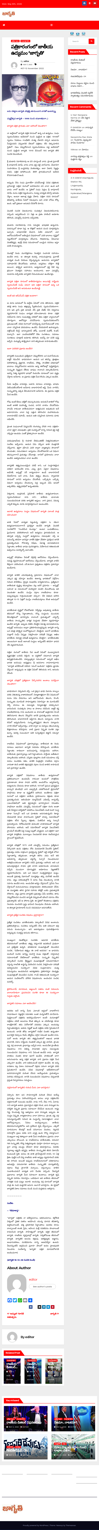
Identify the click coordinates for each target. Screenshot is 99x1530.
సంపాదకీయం (56, 1472)
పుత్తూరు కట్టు (76, 159)
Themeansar (71, 1526)
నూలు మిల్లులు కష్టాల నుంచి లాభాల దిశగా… (70, 1448)
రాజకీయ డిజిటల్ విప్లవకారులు (23, 1422)
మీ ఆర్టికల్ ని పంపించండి (37, 1472)
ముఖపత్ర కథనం (25, 41)
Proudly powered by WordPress (36, 1526)
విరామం (85, 149)
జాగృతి (54, 1313)
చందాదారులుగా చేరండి (61, 1478)
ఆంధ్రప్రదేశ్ (57, 1444)
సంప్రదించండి (7, 1478)
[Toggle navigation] (51, 25)
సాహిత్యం (17, 1447)
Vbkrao (74, 149)
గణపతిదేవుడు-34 (78, 76)
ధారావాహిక (10, 1447)
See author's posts (42, 1286)
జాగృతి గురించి (8, 1472)
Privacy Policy (83, 1487)
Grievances (81, 1481)
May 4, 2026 (14, 1427)
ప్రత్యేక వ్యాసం (15, 41)
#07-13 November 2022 (32, 68)
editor (26, 61)
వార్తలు (64, 1444)
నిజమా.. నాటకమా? (32, 1367)
